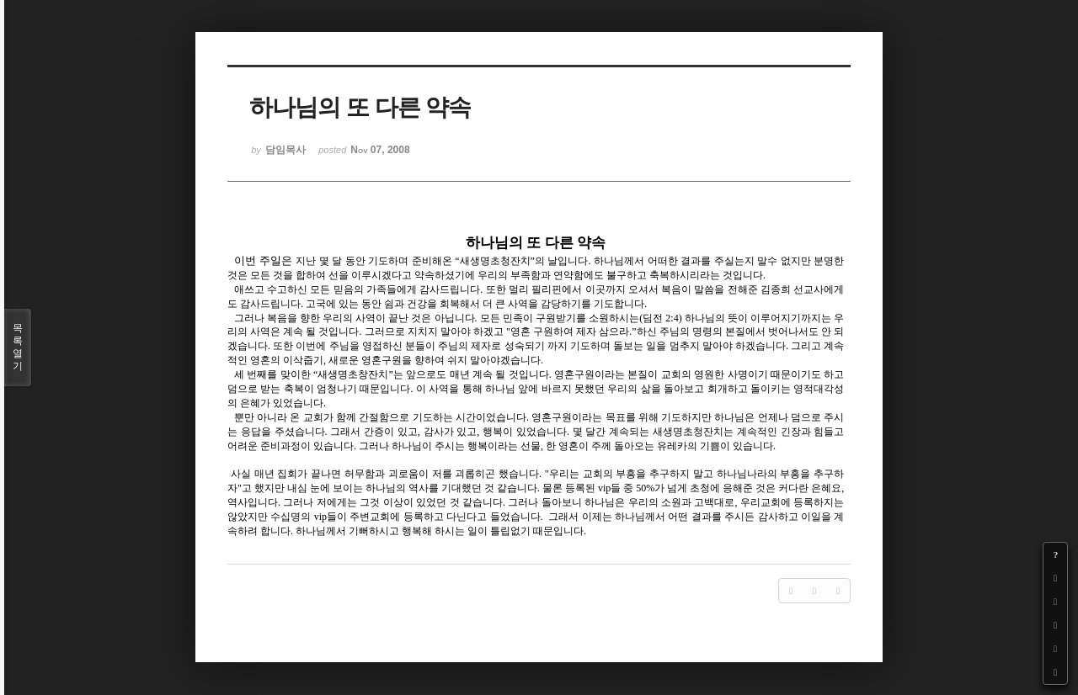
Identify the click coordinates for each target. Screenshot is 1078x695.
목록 (18, 347)
